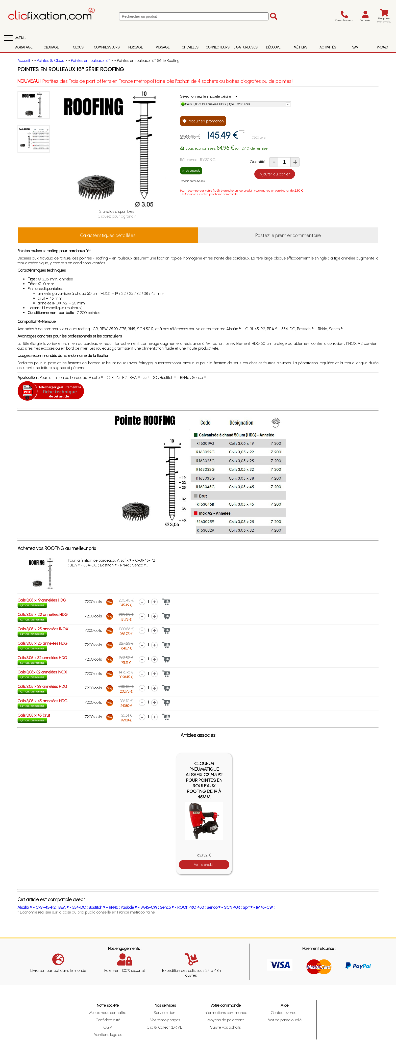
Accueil (23, 60)
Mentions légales (107, 1034)
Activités (327, 47)
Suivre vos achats (225, 1027)
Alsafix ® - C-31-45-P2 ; (37, 907)
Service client (165, 1012)
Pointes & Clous (50, 60)
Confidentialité (107, 1020)
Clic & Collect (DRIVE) (165, 1027)
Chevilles (190, 47)
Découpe (273, 47)
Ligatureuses (246, 47)
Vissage (162, 47)
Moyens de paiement (225, 1020)
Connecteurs (218, 47)
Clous (78, 47)
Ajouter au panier (274, 174)
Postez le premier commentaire (288, 235)
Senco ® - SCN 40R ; (225, 907)
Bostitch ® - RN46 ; (105, 907)
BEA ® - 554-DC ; (73, 907)
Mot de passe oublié (284, 1020)
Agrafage (23, 47)
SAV (355, 47)
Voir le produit (204, 865)
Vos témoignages (165, 1020)
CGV (107, 1027)
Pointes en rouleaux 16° (90, 60)
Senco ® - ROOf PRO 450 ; (183, 907)
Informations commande (225, 1012)
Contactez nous (284, 1012)
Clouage (51, 47)
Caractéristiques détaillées (108, 235)
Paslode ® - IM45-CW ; (140, 907)
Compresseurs (107, 47)
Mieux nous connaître (107, 1012)
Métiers (300, 47)
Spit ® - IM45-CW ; (259, 907)
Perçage (135, 47)
